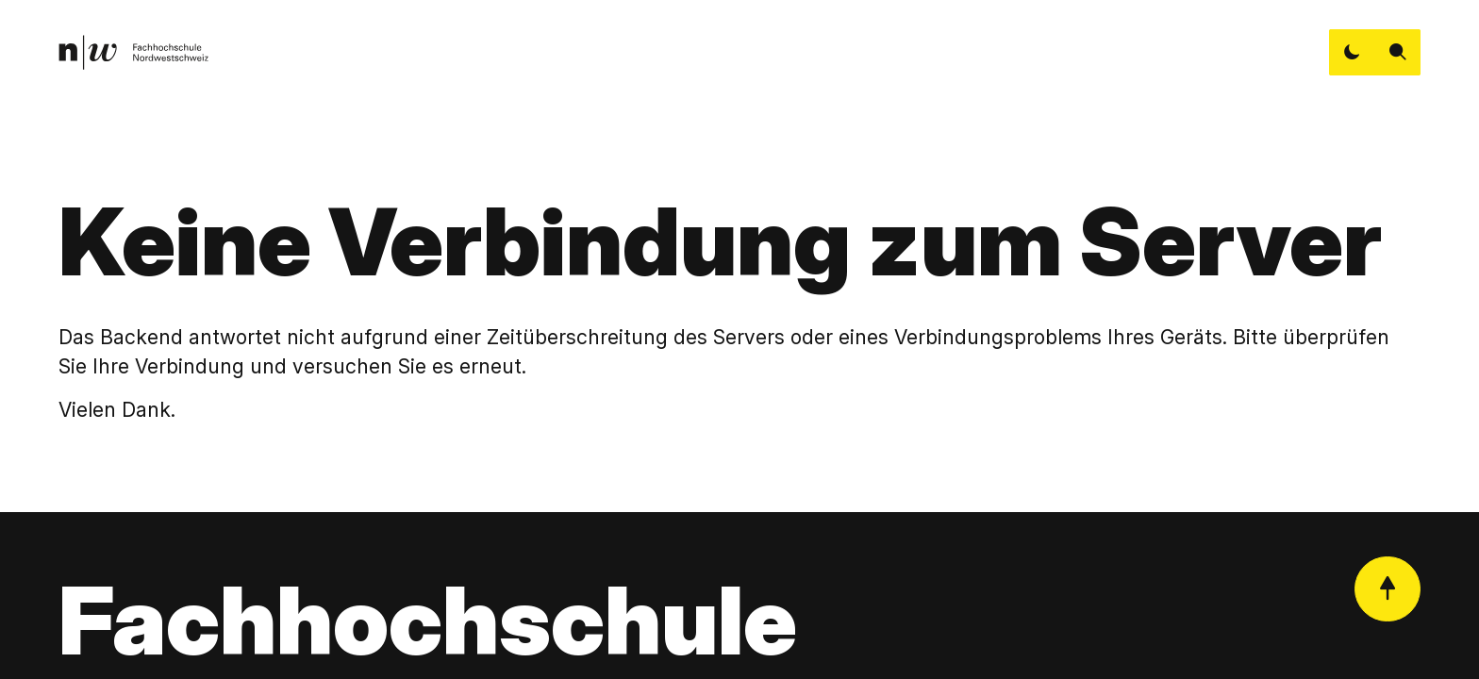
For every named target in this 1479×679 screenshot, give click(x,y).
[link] (133, 52)
